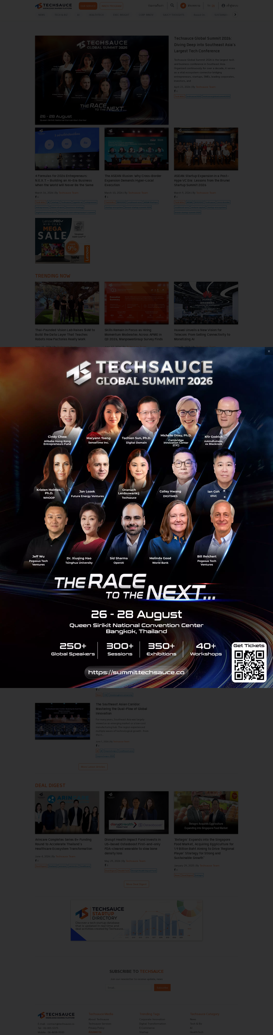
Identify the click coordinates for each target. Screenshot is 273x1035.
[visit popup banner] (136, 517)
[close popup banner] (269, 351)
